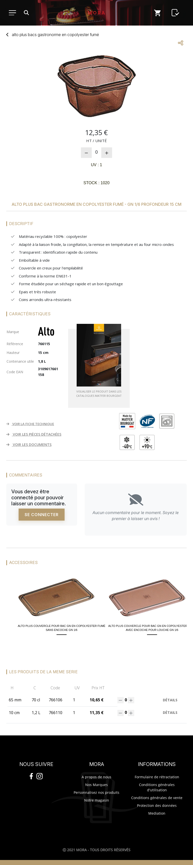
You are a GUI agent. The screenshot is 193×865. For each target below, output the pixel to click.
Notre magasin (96, 800)
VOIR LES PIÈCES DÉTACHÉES (33, 434)
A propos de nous (96, 777)
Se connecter (42, 514)
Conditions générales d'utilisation (157, 787)
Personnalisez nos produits (96, 792)
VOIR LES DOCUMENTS (29, 444)
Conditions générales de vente (156, 797)
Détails (170, 700)
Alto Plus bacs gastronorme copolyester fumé (55, 34)
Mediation (156, 813)
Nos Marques (96, 784)
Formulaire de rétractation (157, 777)
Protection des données (157, 805)
